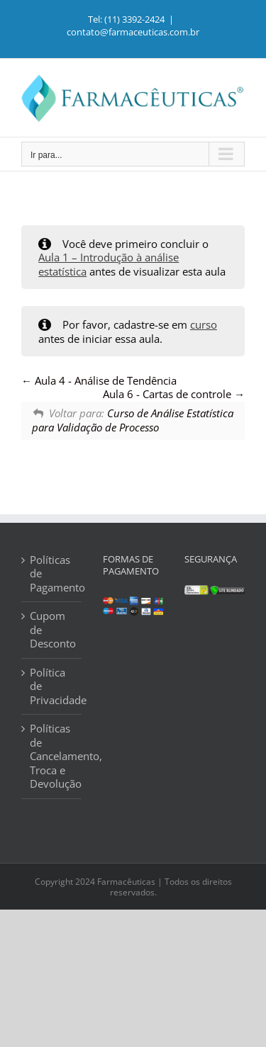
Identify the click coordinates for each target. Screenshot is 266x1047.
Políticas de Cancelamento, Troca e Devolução (52, 756)
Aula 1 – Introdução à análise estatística (108, 264)
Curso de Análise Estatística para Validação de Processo (132, 420)
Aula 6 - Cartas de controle (174, 394)
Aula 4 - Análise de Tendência (99, 380)
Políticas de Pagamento (52, 573)
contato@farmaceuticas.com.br (133, 32)
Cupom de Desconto (52, 629)
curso (203, 324)
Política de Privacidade (52, 686)
